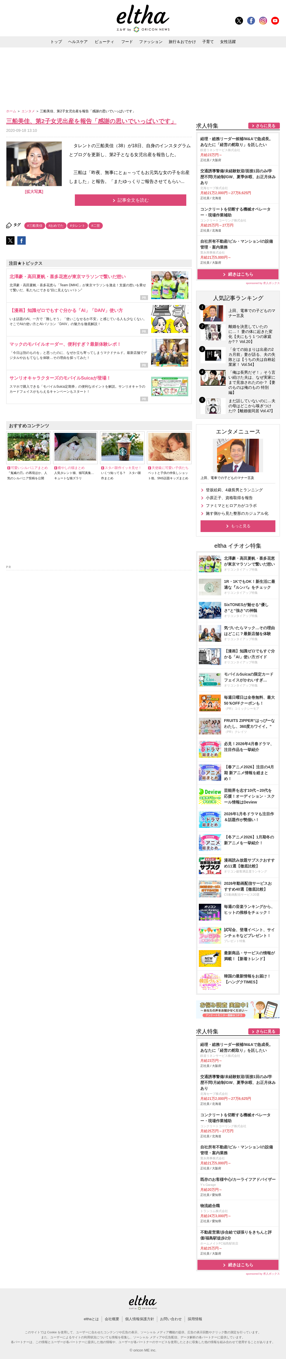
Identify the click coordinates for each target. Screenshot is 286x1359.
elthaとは (91, 1319)
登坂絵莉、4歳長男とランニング (234, 490)
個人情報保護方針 (139, 1319)
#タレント (77, 226)
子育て (208, 41)
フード (127, 41)
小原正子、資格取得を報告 (229, 497)
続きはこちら (240, 274)
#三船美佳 (34, 226)
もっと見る (241, 526)
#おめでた (56, 226)
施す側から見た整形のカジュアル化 (237, 513)
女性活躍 (228, 41)
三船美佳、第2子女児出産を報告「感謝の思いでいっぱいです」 (91, 121)
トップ (56, 41)
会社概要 (112, 1319)
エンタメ (29, 111)
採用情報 (195, 1319)
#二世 (95, 226)
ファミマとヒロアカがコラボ (231, 505)
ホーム (11, 111)
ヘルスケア (78, 41)
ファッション (151, 41)
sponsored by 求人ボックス (263, 283)
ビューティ (104, 41)
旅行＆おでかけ (182, 41)
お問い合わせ (171, 1319)
